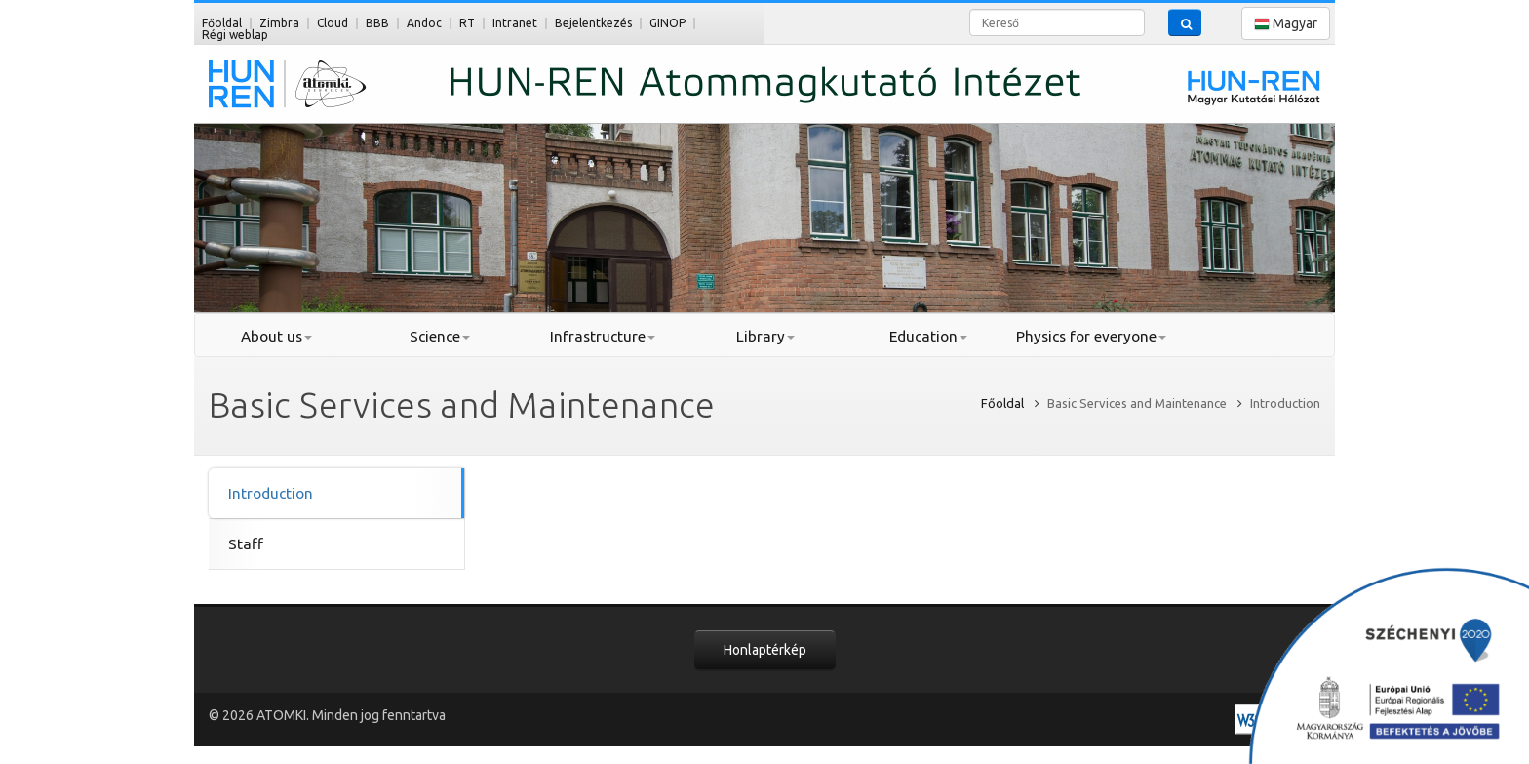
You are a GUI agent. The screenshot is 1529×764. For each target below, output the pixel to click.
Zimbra (279, 23)
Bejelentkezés (593, 23)
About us (276, 336)
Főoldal (222, 23)
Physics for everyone (1091, 336)
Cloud (332, 23)
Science (440, 336)
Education (928, 336)
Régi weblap (235, 34)
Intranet (514, 23)
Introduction (270, 493)
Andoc (424, 23)
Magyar (1285, 24)
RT (467, 23)
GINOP (667, 23)
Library (765, 336)
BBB (377, 23)
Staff (245, 544)
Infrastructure (602, 336)
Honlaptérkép (765, 650)
